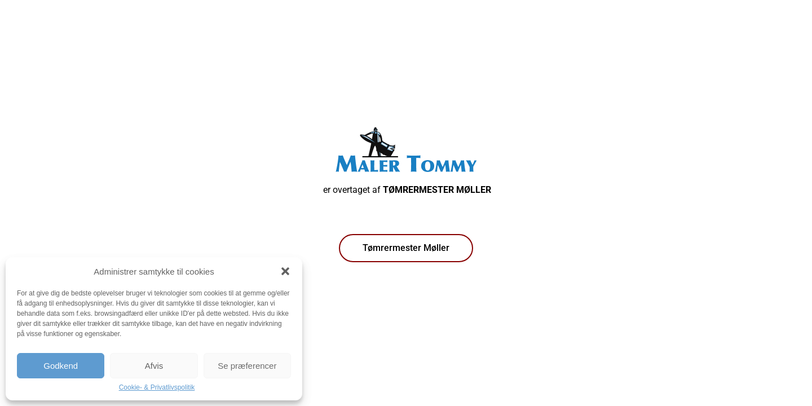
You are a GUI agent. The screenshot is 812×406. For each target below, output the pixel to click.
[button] (285, 271)
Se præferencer (247, 365)
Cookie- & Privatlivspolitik (157, 387)
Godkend (60, 365)
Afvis (154, 365)
